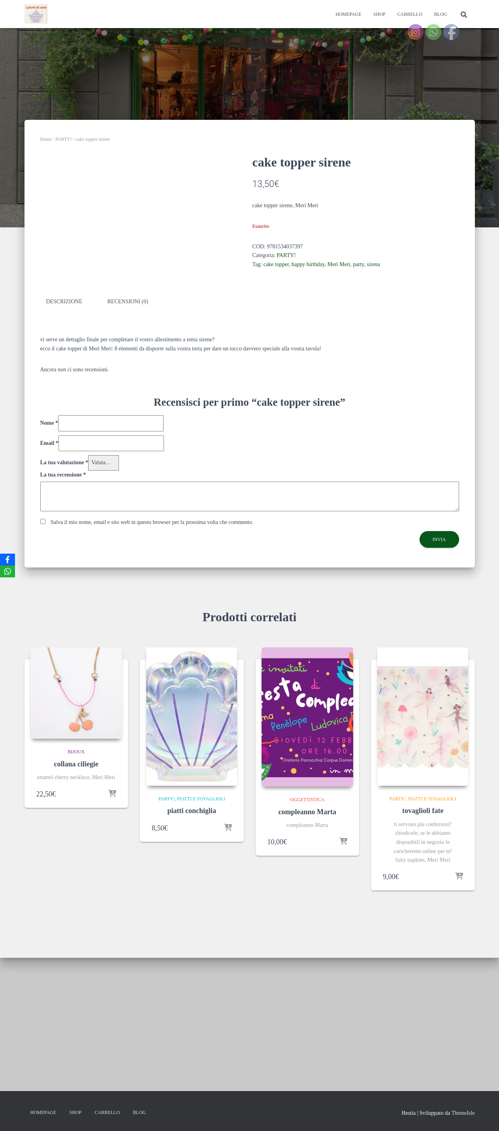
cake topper (276, 264)
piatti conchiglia (191, 961)
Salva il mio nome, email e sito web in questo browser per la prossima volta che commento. (152, 673)
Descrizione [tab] (64, 453)
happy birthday (308, 264)
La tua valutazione (64, 613)
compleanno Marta (307, 963)
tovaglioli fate (422, 961)
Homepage (348, 14)
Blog (440, 14)
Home (46, 139)
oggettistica (307, 950)
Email (49, 594)
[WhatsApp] (7, 571)
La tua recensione (63, 625)
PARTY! (63, 139)
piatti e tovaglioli (201, 949)
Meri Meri (339, 264)
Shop (379, 14)
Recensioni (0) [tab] (127, 453)
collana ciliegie (76, 915)
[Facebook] (7, 560)
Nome (49, 574)
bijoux (76, 903)
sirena (373, 264)
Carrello (409, 14)
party (358, 264)
